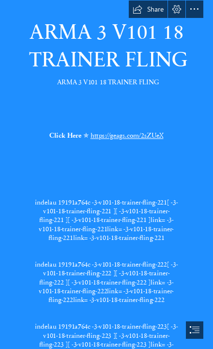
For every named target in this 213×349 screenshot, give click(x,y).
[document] (106, 174)
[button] (148, 9)
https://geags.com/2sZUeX (127, 135)
